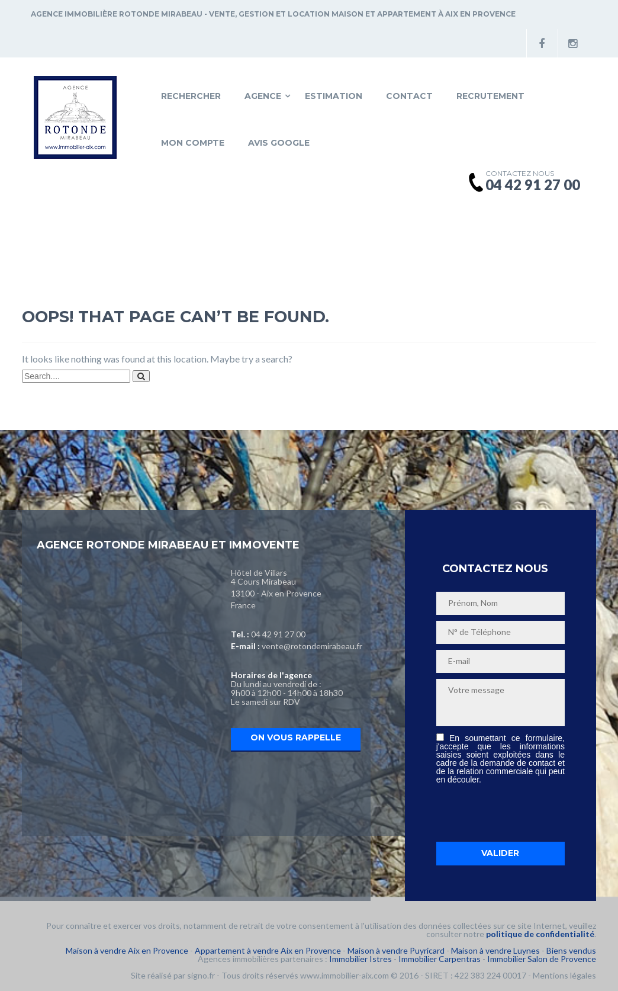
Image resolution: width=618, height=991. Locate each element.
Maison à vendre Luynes (495, 950)
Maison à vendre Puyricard (396, 950)
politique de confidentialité (540, 934)
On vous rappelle (295, 737)
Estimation (333, 96)
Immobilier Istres (360, 959)
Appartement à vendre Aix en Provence (268, 950)
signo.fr (201, 975)
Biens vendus (571, 950)
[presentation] (526, 813)
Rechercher (191, 96)
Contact (409, 96)
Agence (262, 96)
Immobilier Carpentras (439, 959)
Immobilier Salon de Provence (541, 959)
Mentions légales (564, 975)
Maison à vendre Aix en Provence (127, 950)
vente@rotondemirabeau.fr (312, 646)
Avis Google (279, 142)
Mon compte (192, 142)
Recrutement (490, 96)
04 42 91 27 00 (278, 634)
